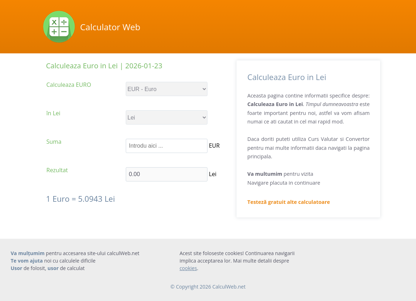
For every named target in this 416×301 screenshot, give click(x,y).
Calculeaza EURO (69, 85)
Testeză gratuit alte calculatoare (288, 202)
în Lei (53, 113)
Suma (54, 141)
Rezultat (57, 170)
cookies (188, 268)
